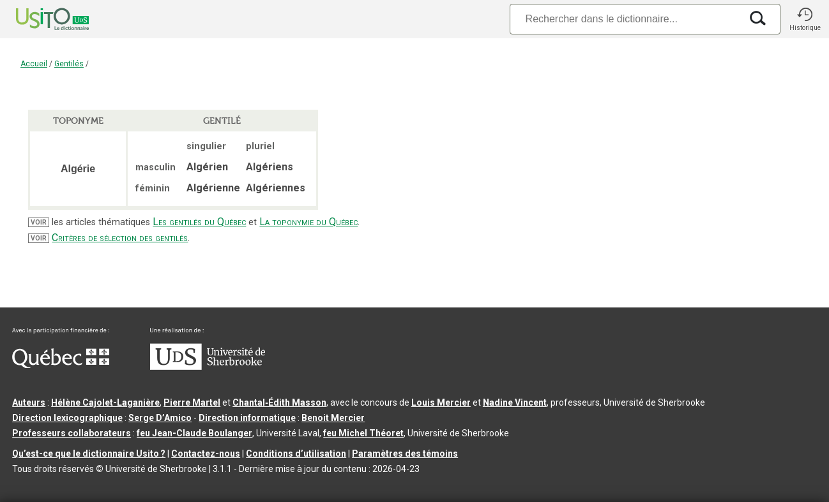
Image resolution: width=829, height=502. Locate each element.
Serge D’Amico (160, 418)
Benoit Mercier (333, 418)
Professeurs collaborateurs (71, 433)
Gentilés (69, 63)
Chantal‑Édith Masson (279, 402)
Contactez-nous (205, 453)
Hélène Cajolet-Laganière (105, 402)
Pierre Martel (192, 402)
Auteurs (28, 402)
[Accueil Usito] (38, 19)
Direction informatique (247, 418)
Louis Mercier (441, 402)
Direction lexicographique (67, 418)
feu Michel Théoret (363, 433)
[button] (805, 19)
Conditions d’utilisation (296, 453)
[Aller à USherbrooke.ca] (207, 367)
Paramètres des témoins (405, 453)
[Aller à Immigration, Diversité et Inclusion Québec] (60, 365)
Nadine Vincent (515, 402)
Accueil (33, 63)
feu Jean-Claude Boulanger (194, 433)
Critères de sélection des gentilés (120, 238)
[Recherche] (625, 18)
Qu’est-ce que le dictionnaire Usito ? (88, 453)
